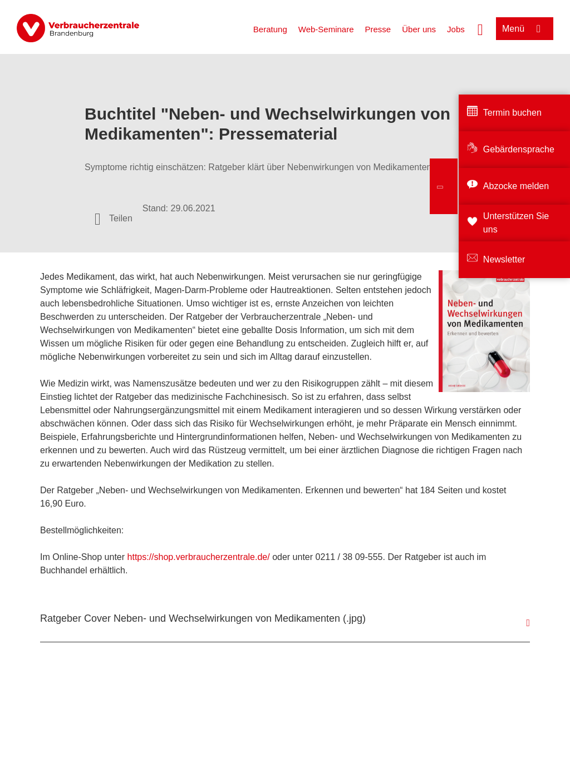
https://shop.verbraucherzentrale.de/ (198, 557)
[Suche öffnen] (480, 28)
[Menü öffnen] (524, 28)
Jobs (456, 29)
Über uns (419, 29)
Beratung (270, 29)
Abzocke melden (516, 186)
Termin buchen (512, 112)
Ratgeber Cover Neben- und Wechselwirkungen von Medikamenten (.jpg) (203, 618)
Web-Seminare (326, 29)
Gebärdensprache (518, 149)
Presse (378, 29)
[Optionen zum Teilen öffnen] (113, 218)
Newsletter (504, 259)
